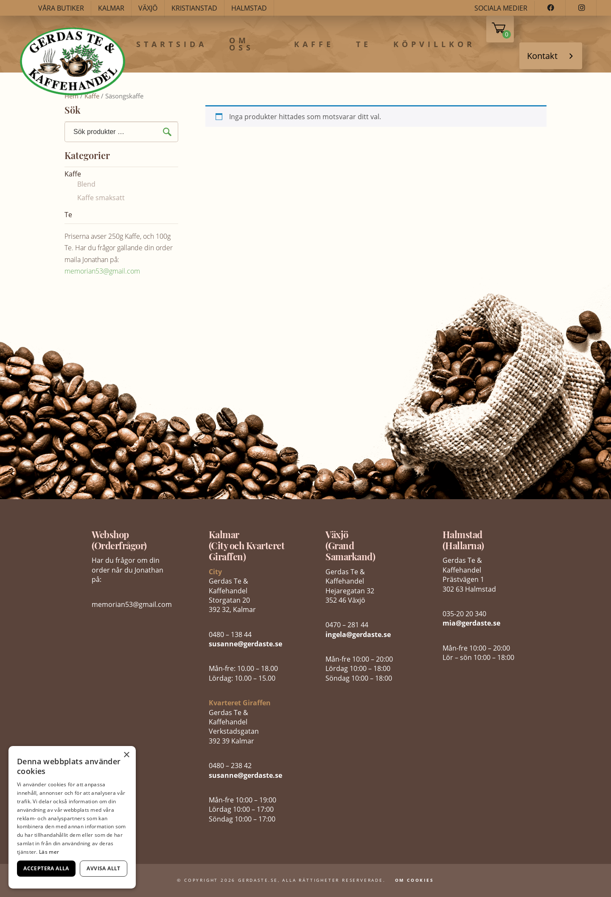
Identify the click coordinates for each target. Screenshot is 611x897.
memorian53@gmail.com (102, 271)
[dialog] (72, 817)
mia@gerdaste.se (471, 623)
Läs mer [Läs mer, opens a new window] (49, 851)
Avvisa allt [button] (103, 868)
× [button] (126, 755)
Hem (71, 96)
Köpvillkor (434, 44)
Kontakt (542, 55)
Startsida (171, 44)
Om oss (241, 44)
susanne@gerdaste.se (245, 643)
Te (363, 44)
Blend (86, 184)
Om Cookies (414, 880)
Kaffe (314, 44)
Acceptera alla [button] (46, 868)
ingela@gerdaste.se (358, 634)
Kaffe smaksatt (101, 197)
